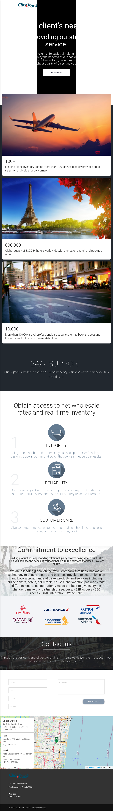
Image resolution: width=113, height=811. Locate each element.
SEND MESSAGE (94, 701)
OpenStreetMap (94, 767)
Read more (56, 73)
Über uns (12, 794)
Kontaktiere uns (15, 797)
